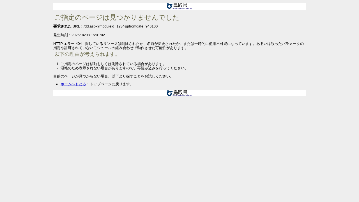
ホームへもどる (73, 84)
